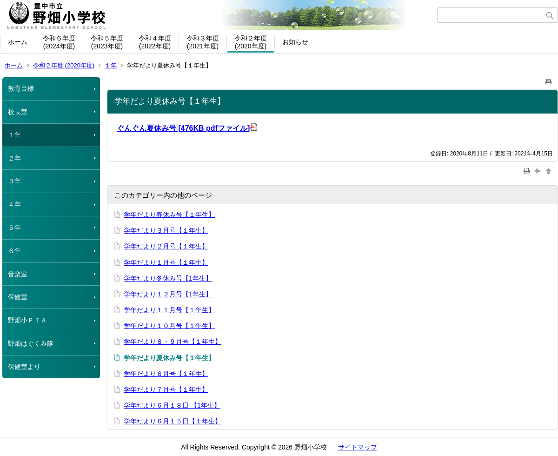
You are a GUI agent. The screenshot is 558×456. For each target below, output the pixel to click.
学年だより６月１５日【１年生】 (172, 421)
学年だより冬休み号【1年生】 (168, 278)
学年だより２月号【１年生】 (166, 246)
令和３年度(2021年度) (202, 42)
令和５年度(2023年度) (107, 42)
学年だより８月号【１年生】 (166, 373)
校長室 (17, 111)
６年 (14, 251)
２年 (14, 158)
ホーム (17, 42)
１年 (111, 65)
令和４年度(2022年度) (155, 42)
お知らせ (295, 42)
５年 (14, 227)
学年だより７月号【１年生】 (166, 389)
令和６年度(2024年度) (59, 42)
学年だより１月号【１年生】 (166, 262)
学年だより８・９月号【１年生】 (172, 341)
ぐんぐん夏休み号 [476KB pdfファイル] (187, 128)
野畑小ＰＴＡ (27, 320)
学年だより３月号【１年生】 (166, 230)
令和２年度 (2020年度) (63, 65)
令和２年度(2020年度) (250, 42)
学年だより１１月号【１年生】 (169, 310)
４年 (14, 204)
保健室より (24, 366)
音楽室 (17, 274)
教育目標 (21, 88)
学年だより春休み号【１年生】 (169, 214)
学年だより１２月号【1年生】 (168, 294)
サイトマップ (357, 447)
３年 (14, 181)
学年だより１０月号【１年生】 (169, 325)
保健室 (17, 297)
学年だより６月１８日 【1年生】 (172, 405)
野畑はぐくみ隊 (30, 343)
